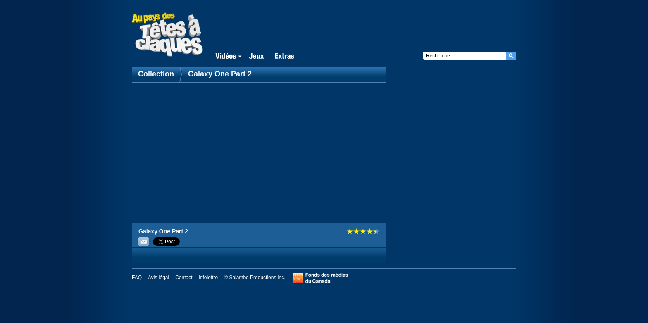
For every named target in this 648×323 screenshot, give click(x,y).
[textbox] (464, 56)
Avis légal (158, 277)
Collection (157, 74)
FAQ (137, 277)
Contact (183, 277)
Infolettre (208, 277)
